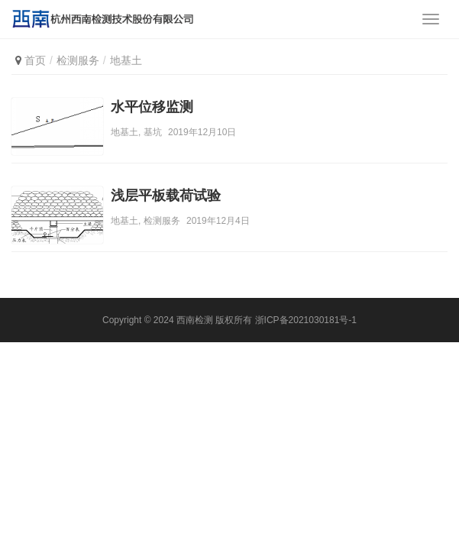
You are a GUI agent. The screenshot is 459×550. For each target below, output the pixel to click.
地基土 (124, 132)
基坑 (153, 132)
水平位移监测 (152, 107)
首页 (35, 60)
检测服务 (162, 220)
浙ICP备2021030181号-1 (306, 320)
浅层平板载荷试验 (166, 195)
